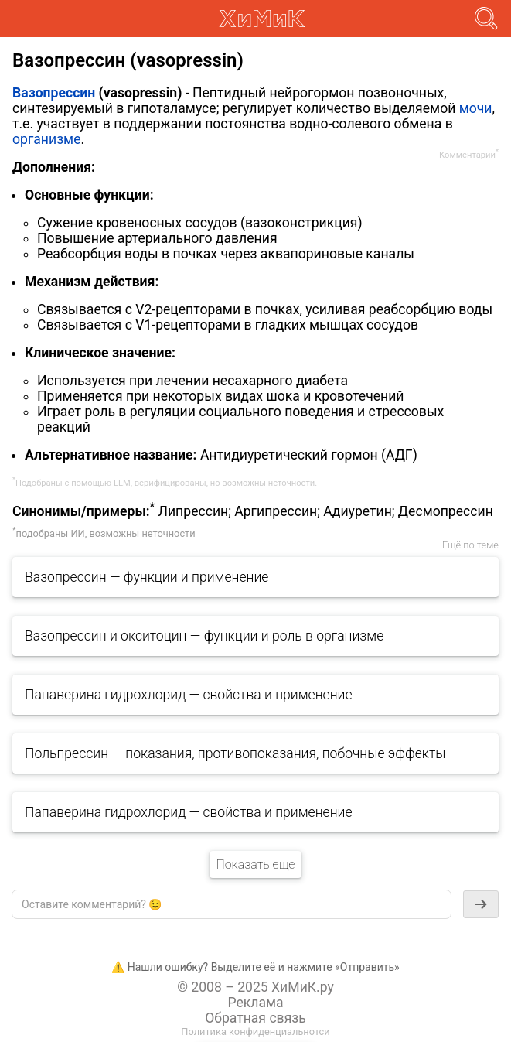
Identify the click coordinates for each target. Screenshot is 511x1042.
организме (46, 139)
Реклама (255, 1002)
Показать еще (255, 864)
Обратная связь (255, 1018)
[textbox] (231, 904)
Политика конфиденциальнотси (255, 1031)
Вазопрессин (53, 93)
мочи (475, 108)
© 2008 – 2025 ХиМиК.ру (255, 987)
